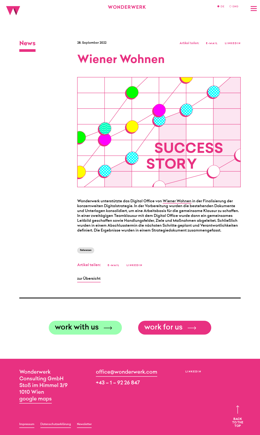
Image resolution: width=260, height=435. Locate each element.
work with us (77, 327)
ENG (235, 6)
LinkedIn (193, 372)
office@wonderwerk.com (126, 372)
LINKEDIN (233, 43)
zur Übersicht (89, 279)
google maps (35, 399)
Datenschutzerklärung (55, 424)
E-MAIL (212, 43)
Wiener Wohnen (177, 201)
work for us (163, 327)
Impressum (26, 424)
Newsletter (84, 424)
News (27, 44)
